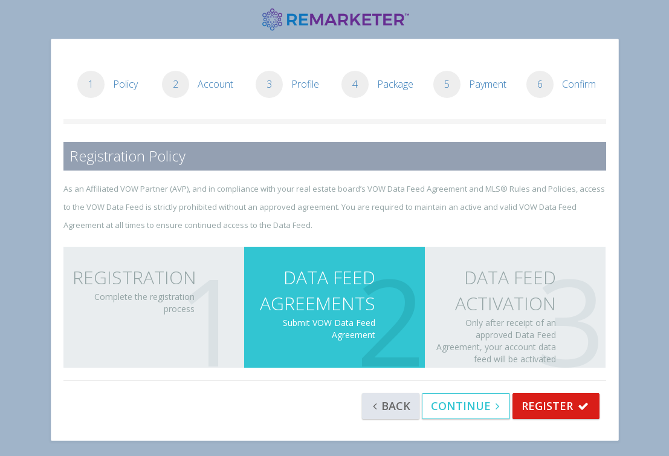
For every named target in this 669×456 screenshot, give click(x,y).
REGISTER (555, 406)
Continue (465, 406)
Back (391, 406)
